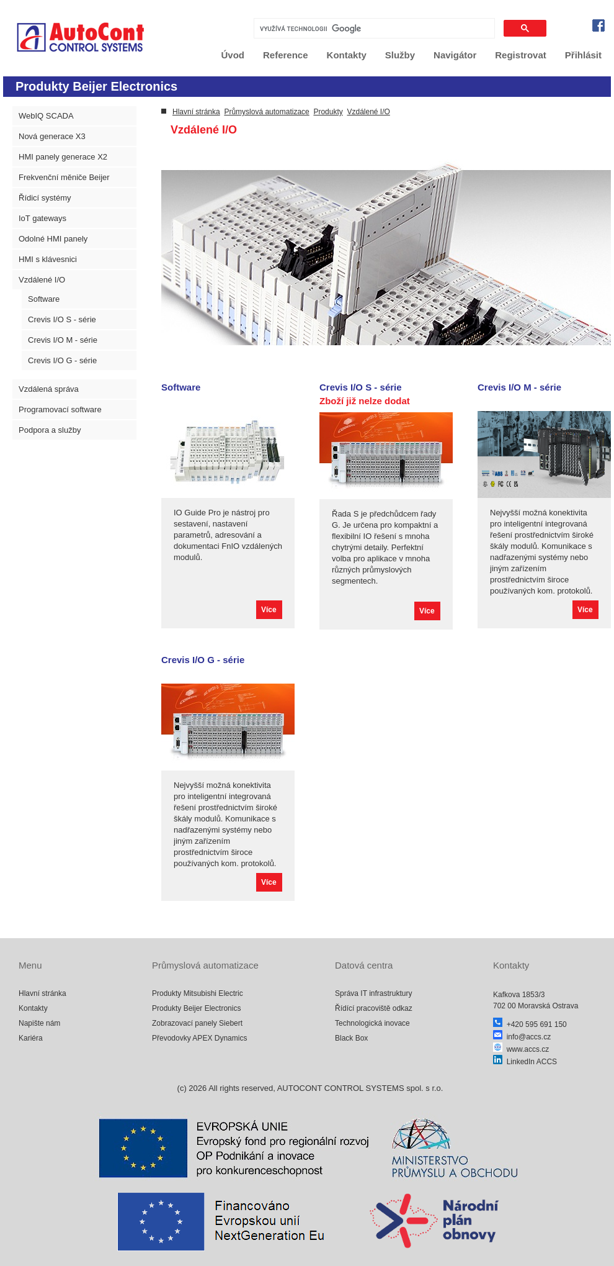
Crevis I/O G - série (62, 360)
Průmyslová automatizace (266, 111)
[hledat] (373, 28)
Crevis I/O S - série (62, 319)
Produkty (327, 111)
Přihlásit (583, 55)
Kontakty (347, 55)
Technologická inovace (372, 1023)
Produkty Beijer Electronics (196, 1008)
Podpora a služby (50, 430)
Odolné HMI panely (53, 238)
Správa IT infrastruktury (373, 993)
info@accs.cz (522, 1037)
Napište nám (39, 1023)
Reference (285, 55)
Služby (400, 55)
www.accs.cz (521, 1049)
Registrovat (520, 55)
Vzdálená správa (49, 389)
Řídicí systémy (45, 197)
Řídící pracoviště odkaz (373, 1008)
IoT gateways (42, 218)
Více (269, 609)
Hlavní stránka (196, 111)
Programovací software (60, 409)
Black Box (351, 1038)
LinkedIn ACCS (525, 1061)
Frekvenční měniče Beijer (64, 177)
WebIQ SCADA (46, 115)
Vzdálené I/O (42, 279)
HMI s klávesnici (48, 259)
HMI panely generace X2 (63, 156)
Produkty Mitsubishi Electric (197, 993)
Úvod (233, 55)
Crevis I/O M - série (62, 340)
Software (44, 299)
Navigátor (455, 55)
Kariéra (31, 1038)
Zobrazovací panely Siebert (197, 1023)
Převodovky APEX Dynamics (199, 1038)
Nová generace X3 (52, 136)
